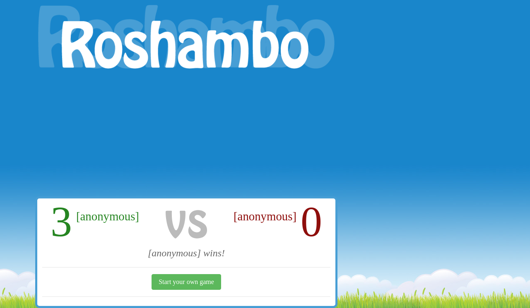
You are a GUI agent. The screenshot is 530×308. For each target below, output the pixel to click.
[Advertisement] (186, 134)
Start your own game (186, 281)
